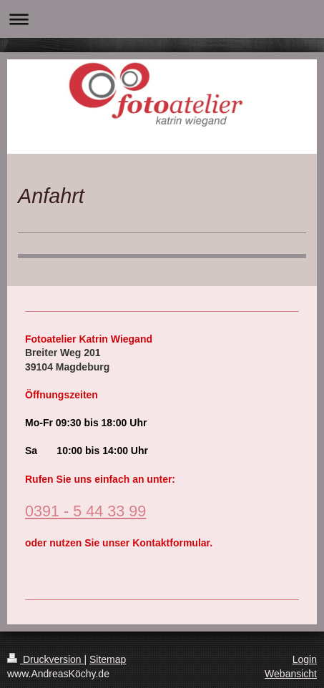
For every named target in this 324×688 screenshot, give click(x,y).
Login (305, 659)
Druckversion (45, 659)
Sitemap (107, 659)
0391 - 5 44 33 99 (85, 511)
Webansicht (291, 673)
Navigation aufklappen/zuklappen (162, 19)
